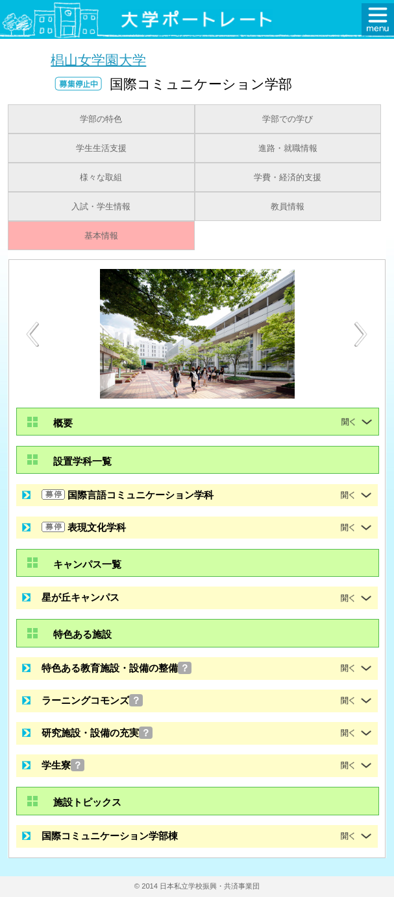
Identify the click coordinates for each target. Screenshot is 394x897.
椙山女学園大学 (98, 59)
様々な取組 (101, 177)
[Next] (361, 334)
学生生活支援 (101, 148)
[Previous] (32, 334)
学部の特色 (101, 119)
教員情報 (287, 206)
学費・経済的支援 (287, 177)
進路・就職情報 (287, 148)
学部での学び (287, 119)
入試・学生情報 (100, 206)
